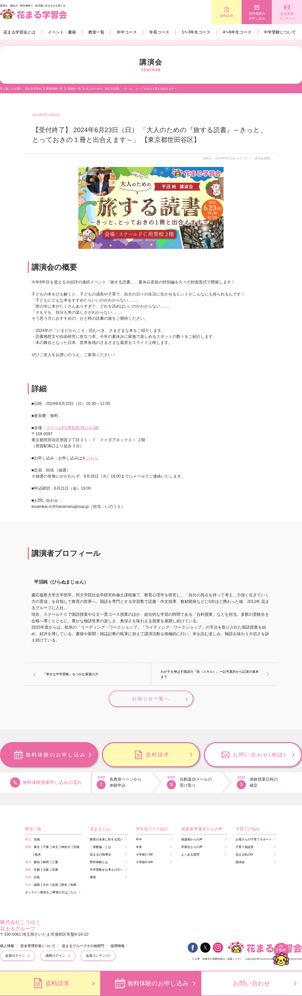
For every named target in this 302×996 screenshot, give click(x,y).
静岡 (46, 862)
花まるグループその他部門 (83, 946)
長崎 (73, 885)
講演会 (240, 862)
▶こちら (90, 458)
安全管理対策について (38, 946)
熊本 (64, 885)
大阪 (46, 869)
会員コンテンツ (97, 955)
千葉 (46, 847)
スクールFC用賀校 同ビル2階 (72, 428)
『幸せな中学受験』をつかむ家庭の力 (70, 674)
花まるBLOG (244, 854)
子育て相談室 (245, 847)
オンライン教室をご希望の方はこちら (51, 892)
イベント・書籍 (62, 32)
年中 (139, 839)
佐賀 (55, 885)
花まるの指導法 (100, 854)
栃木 (38, 854)
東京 (37, 847)
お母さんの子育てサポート (254, 839)
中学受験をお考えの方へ (106, 869)
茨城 (76, 847)
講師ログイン (55, 955)
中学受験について (280, 32)
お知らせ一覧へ (151, 698)
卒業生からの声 (191, 847)
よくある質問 (190, 854)
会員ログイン (15, 955)
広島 (37, 877)
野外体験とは (99, 862)
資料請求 (226, 16)
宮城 (37, 839)
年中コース (127, 32)
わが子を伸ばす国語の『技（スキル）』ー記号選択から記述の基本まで (210, 674)
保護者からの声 (191, 839)
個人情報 (7, 946)
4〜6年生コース (237, 32)
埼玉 (55, 847)
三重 (55, 862)
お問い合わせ (251, 983)
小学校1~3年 (144, 854)
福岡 (37, 885)
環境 (93, 877)
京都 (37, 869)
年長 (139, 847)
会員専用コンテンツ (287, 16)
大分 (46, 885)
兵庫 (55, 869)
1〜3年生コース (196, 32)
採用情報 (117, 946)
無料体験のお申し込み (257, 16)
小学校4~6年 (144, 862)
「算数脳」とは (100, 847)
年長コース (159, 32)
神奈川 (65, 847)
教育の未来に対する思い (106, 839)
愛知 (37, 862)
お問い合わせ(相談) (259, 754)
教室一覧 (96, 32)
